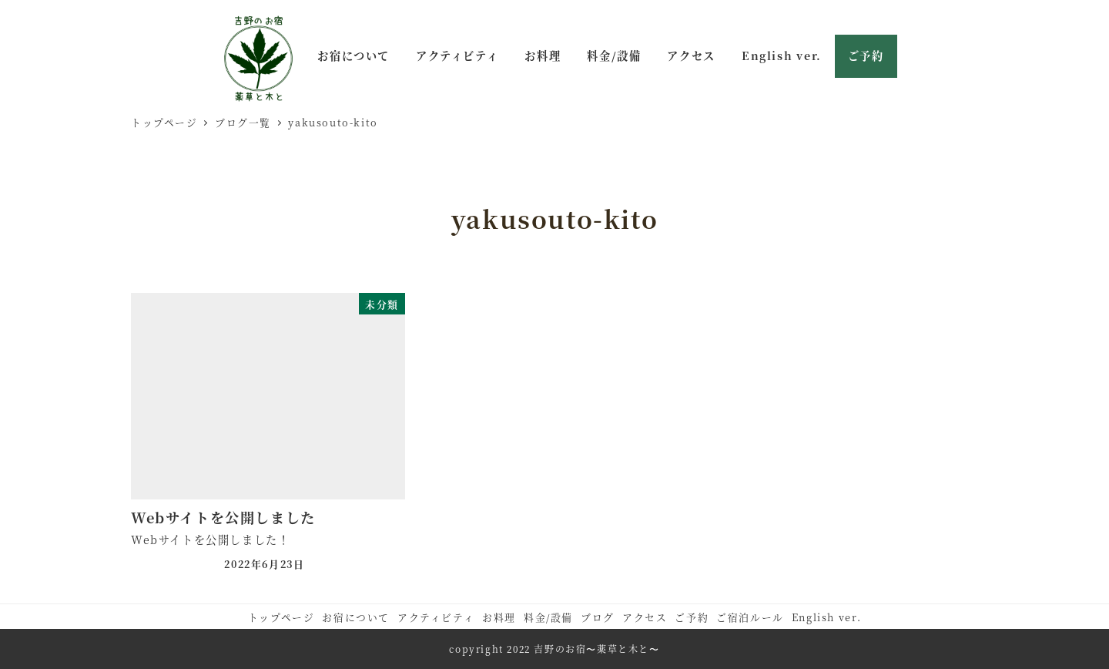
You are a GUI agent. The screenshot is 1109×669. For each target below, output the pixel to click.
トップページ (281, 617)
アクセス (644, 617)
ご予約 (692, 617)
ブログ (598, 617)
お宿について (356, 617)
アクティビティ (435, 617)
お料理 (499, 617)
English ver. (826, 617)
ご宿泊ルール (750, 617)
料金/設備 (548, 617)
